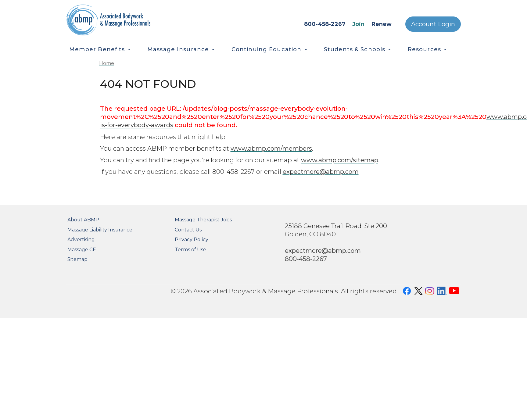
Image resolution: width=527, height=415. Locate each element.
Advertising (81, 239)
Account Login (433, 24)
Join (358, 24)
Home (106, 63)
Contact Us (188, 230)
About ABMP (83, 220)
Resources (424, 49)
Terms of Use (190, 249)
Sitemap (77, 259)
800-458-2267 (325, 24)
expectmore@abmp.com (321, 171)
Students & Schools (354, 49)
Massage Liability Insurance (99, 230)
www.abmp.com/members (271, 148)
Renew (381, 24)
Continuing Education (266, 49)
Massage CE (81, 249)
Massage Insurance (178, 49)
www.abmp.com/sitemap (339, 160)
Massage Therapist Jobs (203, 220)
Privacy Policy (191, 239)
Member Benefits (97, 49)
